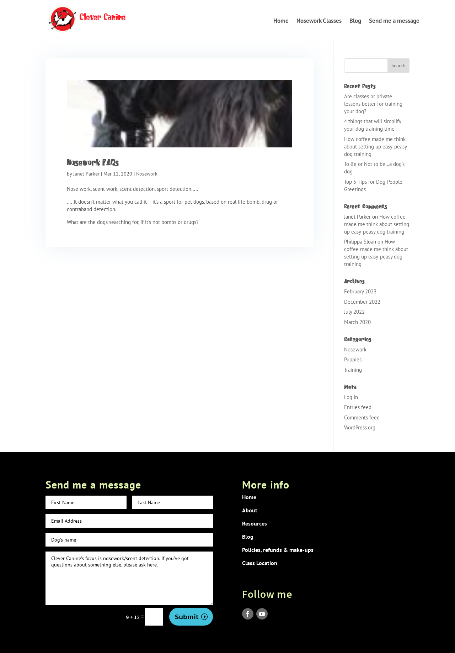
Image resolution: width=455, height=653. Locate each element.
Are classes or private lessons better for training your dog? (373, 104)
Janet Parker (86, 174)
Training (353, 369)
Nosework (146, 174)
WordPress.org (359, 427)
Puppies (353, 359)
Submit (187, 616)
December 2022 (362, 301)
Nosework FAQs (93, 162)
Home (281, 21)
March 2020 (357, 322)
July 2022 (354, 311)
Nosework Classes (319, 21)
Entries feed (357, 407)
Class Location (259, 562)
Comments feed (362, 417)
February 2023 (360, 291)
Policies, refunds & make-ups (278, 549)
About (249, 510)
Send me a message (394, 21)
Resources (254, 523)
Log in (351, 397)
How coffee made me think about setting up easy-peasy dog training (375, 146)
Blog (355, 21)
